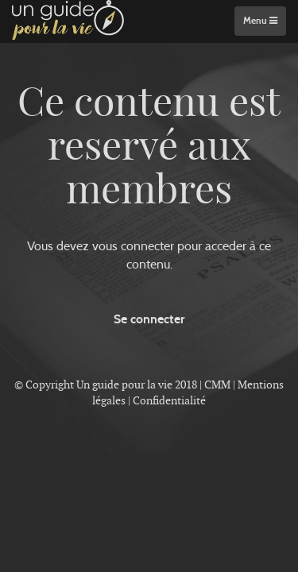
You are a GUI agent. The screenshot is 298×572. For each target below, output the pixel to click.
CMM (217, 384)
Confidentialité (169, 400)
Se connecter (149, 319)
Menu (260, 20)
